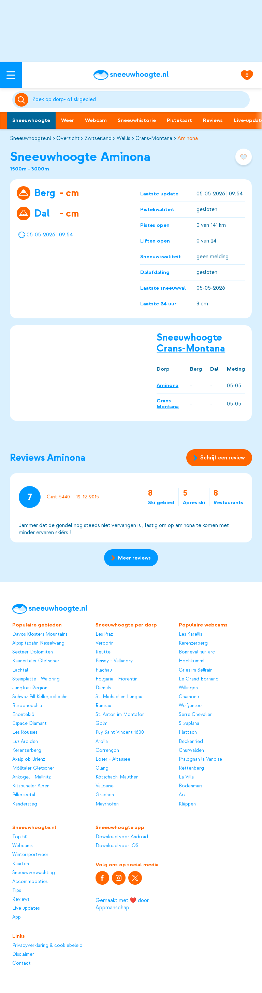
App (16, 917)
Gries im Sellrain (196, 670)
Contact (21, 963)
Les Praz (104, 634)
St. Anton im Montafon (120, 714)
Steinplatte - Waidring (36, 679)
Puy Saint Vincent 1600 (120, 732)
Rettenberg (191, 768)
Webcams (22, 846)
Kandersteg (24, 804)
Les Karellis (190, 634)
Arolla (102, 741)
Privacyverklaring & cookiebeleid (47, 945)
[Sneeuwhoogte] (131, 75)
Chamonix (189, 697)
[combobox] (140, 100)
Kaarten (20, 864)
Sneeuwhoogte (31, 120)
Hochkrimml (191, 661)
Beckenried (191, 741)
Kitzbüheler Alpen (30, 786)
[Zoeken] (140, 100)
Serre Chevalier (195, 714)
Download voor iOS (117, 846)
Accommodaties (29, 881)
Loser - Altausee (113, 759)
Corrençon (107, 750)
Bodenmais (190, 786)
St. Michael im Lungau (119, 697)
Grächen (105, 795)
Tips (16, 890)
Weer (67, 120)
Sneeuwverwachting (33, 872)
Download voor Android (122, 837)
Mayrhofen (107, 804)
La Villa (186, 777)
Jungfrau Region (29, 688)
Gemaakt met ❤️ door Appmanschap (122, 904)
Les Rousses (24, 732)
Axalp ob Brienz (28, 759)
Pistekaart (179, 120)
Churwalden (191, 750)
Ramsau (103, 705)
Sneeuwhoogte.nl (30, 138)
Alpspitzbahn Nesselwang (38, 643)
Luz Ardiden (25, 741)
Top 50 (20, 837)
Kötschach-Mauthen (117, 777)
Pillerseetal (23, 795)
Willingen (188, 688)
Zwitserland (98, 138)
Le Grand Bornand (199, 679)
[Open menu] (11, 75)
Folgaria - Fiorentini (117, 679)
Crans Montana (168, 403)
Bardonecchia (27, 705)
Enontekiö (23, 714)
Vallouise (105, 786)
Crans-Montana (153, 138)
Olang (102, 768)
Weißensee (190, 705)
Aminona (187, 138)
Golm (101, 723)
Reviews (213, 120)
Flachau (104, 670)
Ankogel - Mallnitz (31, 777)
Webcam (96, 120)
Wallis (123, 138)
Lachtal (20, 670)
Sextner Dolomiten (32, 652)
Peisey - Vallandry (114, 661)
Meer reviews (130, 557)
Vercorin (105, 643)
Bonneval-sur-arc (197, 652)
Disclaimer (23, 954)
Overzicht (67, 138)
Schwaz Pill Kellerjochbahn (40, 697)
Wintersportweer (30, 854)
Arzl (183, 795)
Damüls (103, 688)
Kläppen (187, 804)
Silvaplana (189, 723)
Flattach (188, 732)
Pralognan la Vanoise (200, 759)
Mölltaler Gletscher (33, 768)
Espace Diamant (29, 723)
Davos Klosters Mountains (39, 634)
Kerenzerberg (26, 750)
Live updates (26, 908)
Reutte (103, 652)
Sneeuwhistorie (137, 120)
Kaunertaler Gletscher (35, 661)
